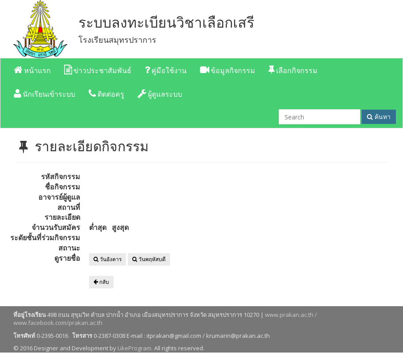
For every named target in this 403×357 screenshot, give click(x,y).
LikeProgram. (135, 348)
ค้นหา (379, 116)
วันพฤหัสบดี (149, 259)
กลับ (101, 282)
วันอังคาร (108, 259)
